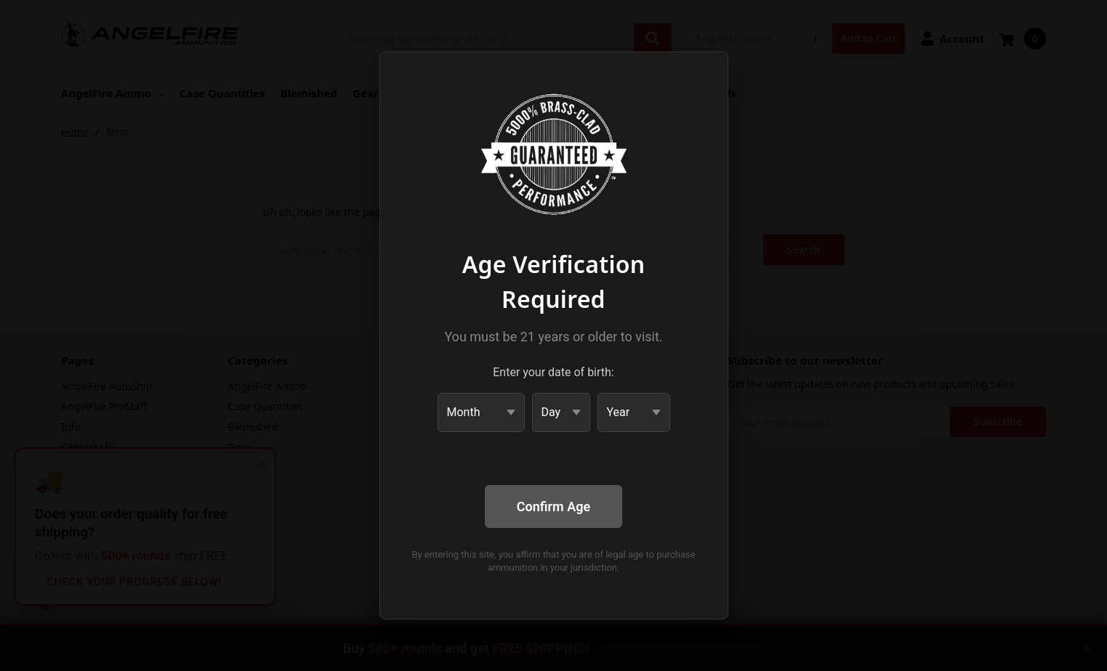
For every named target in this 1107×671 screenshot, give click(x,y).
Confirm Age (553, 506)
